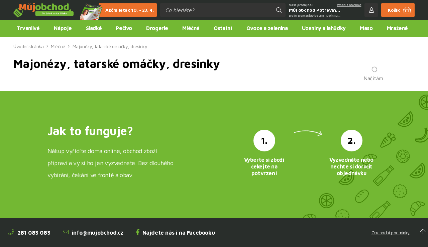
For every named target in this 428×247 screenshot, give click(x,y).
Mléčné (58, 46)
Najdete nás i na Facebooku (175, 232)
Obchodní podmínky (390, 232)
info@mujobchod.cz (93, 232)
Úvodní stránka (28, 46)
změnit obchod (349, 5)
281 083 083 (29, 232)
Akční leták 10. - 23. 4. (126, 10)
